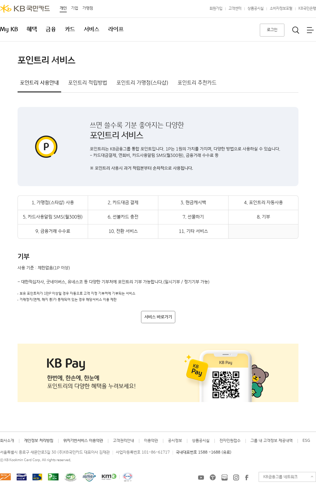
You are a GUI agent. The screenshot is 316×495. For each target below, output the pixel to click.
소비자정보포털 (281, 8)
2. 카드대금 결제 (123, 203)
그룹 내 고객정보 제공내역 (271, 440)
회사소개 (7, 440)
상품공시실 (256, 8)
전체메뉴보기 (310, 30)
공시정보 (175, 440)
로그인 (272, 29)
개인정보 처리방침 (38, 440)
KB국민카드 (25, 8)
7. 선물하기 (193, 217)
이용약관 (151, 440)
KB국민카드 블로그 (224, 477)
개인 (63, 8)
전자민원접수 (230, 440)
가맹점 (88, 8)
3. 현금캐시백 (193, 203)
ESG (306, 440)
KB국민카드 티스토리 (212, 477)
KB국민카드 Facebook (246, 477)
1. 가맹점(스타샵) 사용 (53, 203)
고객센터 (235, 8)
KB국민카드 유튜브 (201, 477)
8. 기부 (263, 217)
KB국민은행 (307, 8)
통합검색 (296, 30)
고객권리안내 (123, 440)
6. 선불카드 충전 (123, 217)
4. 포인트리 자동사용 (263, 203)
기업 (74, 8)
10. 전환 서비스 (123, 231)
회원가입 (215, 8)
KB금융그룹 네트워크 (280, 477)
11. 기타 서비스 (193, 231)
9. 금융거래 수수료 (52, 231)
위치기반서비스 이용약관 (83, 440)
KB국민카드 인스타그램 (236, 477)
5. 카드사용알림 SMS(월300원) (53, 217)
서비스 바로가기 (158, 317)
